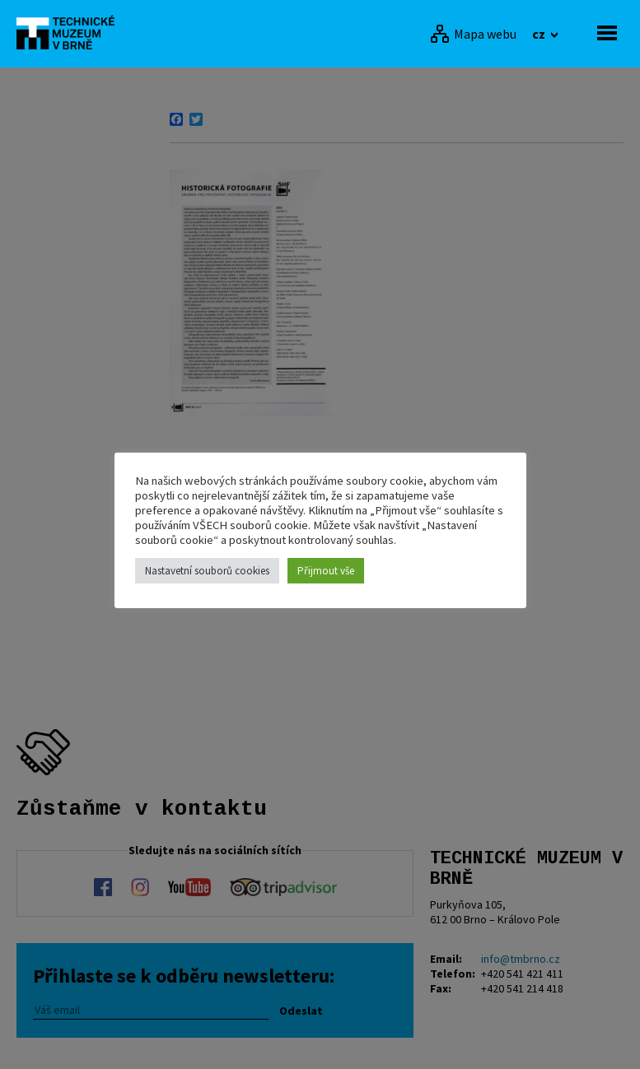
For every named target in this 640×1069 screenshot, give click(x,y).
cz (540, 34)
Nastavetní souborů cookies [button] (207, 571)
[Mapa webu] (473, 34)
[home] (70, 32)
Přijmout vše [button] (325, 571)
